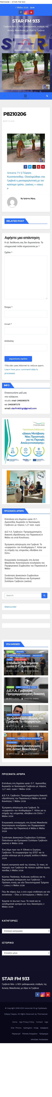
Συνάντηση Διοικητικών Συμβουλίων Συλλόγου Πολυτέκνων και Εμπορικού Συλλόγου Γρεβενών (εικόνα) (22, 578)
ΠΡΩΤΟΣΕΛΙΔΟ (37, 655)
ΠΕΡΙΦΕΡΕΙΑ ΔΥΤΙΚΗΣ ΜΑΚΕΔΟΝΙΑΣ (18, 655)
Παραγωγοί (16, 1034)
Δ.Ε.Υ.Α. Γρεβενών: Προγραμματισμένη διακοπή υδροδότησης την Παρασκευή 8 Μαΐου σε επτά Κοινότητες (24, 535)
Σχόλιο (8, 252)
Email (8, 324)
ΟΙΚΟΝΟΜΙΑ (20, 651)
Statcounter (11, 607)
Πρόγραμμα (43, 1034)
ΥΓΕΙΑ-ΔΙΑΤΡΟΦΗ (20, 659)
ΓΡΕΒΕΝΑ (10, 651)
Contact (39, 1022)
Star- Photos (16, 1028)
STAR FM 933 (26, 21)
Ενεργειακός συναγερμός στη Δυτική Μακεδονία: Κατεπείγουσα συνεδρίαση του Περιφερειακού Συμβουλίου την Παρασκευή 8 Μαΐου (25, 825)
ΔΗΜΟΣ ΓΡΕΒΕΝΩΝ (22, 687)
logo (46, 1022)
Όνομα (9, 307)
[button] (47, 96)
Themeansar (42, 1014)
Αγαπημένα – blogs (30, 1028)
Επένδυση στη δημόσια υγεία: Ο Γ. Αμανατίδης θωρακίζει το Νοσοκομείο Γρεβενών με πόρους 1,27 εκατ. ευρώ (22, 522)
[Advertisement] (26, 1069)
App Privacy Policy (26, 1022)
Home (14, 1022)
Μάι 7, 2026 (14, 671)
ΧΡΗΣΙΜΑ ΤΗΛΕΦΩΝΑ (39, 1040)
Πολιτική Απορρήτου (30, 1034)
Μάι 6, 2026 (14, 754)
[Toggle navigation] (25, 96)
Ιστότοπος (9, 341)
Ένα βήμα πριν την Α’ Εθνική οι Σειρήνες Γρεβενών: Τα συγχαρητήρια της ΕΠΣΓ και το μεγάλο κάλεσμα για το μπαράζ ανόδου (23, 852)
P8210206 (14, 114)
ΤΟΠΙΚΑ (9, 659)
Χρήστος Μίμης (29, 198)
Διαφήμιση (44, 1028)
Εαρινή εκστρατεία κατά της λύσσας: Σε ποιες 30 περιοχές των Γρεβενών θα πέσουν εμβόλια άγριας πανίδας (26, 867)
